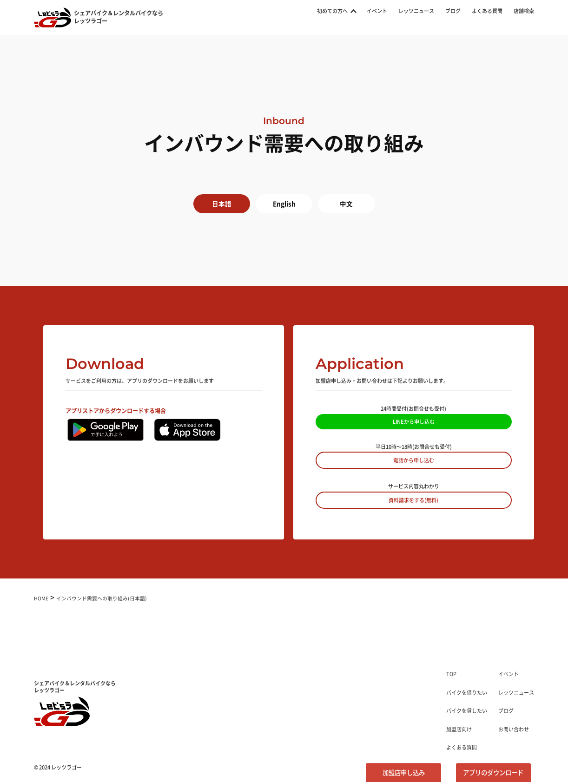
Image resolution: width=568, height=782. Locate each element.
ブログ (453, 10)
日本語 (221, 203)
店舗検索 (524, 10)
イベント (377, 10)
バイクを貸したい (466, 710)
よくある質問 (487, 10)
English (284, 203)
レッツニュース (416, 10)
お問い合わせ (513, 729)
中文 (346, 203)
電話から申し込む (413, 460)
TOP (451, 673)
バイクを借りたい (466, 692)
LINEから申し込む (414, 421)
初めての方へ (332, 10)
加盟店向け (459, 729)
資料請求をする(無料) (413, 500)
